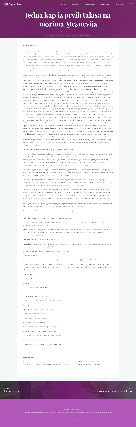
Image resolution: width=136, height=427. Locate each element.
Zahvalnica (61, 420)
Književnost (68, 8)
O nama (52, 420)
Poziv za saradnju (72, 420)
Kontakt (83, 420)
